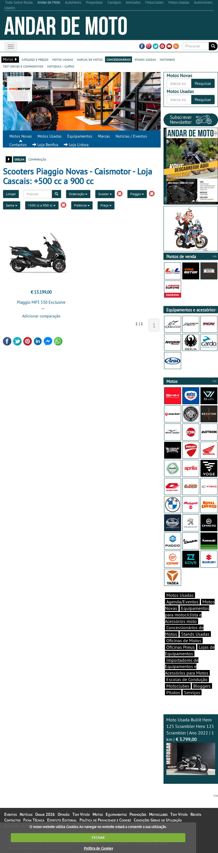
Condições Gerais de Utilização (158, 820)
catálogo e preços (35, 59)
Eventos (10, 814)
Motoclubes (177, 686)
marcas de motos (89, 59)
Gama (11, 205)
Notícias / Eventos (131, 136)
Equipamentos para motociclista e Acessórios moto (187, 614)
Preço (106, 205)
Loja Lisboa (76, 144)
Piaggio (137, 194)
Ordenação (78, 194)
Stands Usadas (195, 634)
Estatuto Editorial (62, 820)
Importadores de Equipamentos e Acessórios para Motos (186, 666)
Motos (98, 814)
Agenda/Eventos (182, 602)
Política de (98, 848)
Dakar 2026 (45, 814)
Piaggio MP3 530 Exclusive (41, 302)
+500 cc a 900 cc (42, 205)
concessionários (118, 59)
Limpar (11, 194)
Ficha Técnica (33, 820)
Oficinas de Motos (183, 640)
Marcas (104, 136)
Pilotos (173, 692)
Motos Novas (20, 136)
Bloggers (202, 686)
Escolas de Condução (186, 679)
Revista (195, 814)
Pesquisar (203, 83)
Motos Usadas (49, 136)
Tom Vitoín (81, 814)
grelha (19, 159)
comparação (37, 159)
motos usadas (62, 59)
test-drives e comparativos (23, 66)
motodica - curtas (60, 66)
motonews (167, 59)
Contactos (18, 144)
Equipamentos (79, 136)
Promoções (137, 814)
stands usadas (145, 59)
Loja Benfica (45, 144)
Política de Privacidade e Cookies (105, 820)
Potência (82, 205)
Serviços (192, 692)
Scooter (105, 194)
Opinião (64, 814)
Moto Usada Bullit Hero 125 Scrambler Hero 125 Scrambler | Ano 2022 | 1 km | (190, 746)
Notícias (26, 814)
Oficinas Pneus (180, 647)
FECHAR (98, 837)
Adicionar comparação (41, 316)
